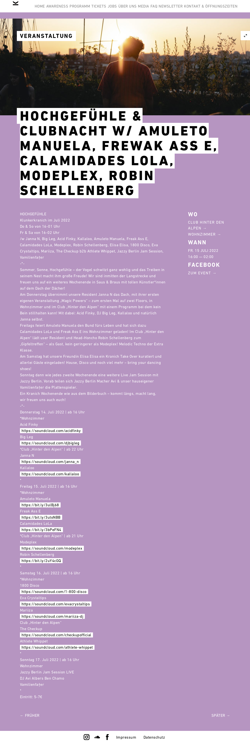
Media (183, 9)
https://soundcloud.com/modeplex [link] (51, 548)
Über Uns (161, 9)
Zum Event (199, 273)
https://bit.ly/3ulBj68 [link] (40, 505)
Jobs (140, 9)
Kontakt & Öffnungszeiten (208, 28)
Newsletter (222, 9)
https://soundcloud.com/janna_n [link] (50, 461)
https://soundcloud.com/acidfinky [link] (51, 431)
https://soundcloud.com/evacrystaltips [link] (55, 604)
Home (44, 9)
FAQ (199, 9)
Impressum (126, 737)
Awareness (68, 9)
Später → (220, 715)
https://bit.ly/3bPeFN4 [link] (41, 530)
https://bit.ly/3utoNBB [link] (41, 517)
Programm (96, 9)
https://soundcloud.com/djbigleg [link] (50, 443)
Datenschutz (154, 737)
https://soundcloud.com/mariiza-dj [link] (52, 616)
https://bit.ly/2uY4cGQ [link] (41, 561)
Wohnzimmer (202, 234)
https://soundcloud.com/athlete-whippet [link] (57, 647)
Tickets (121, 9)
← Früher (30, 715)
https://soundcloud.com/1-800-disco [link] (54, 591)
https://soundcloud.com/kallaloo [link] (50, 474)
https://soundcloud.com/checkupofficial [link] (56, 635)
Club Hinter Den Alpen (206, 225)
